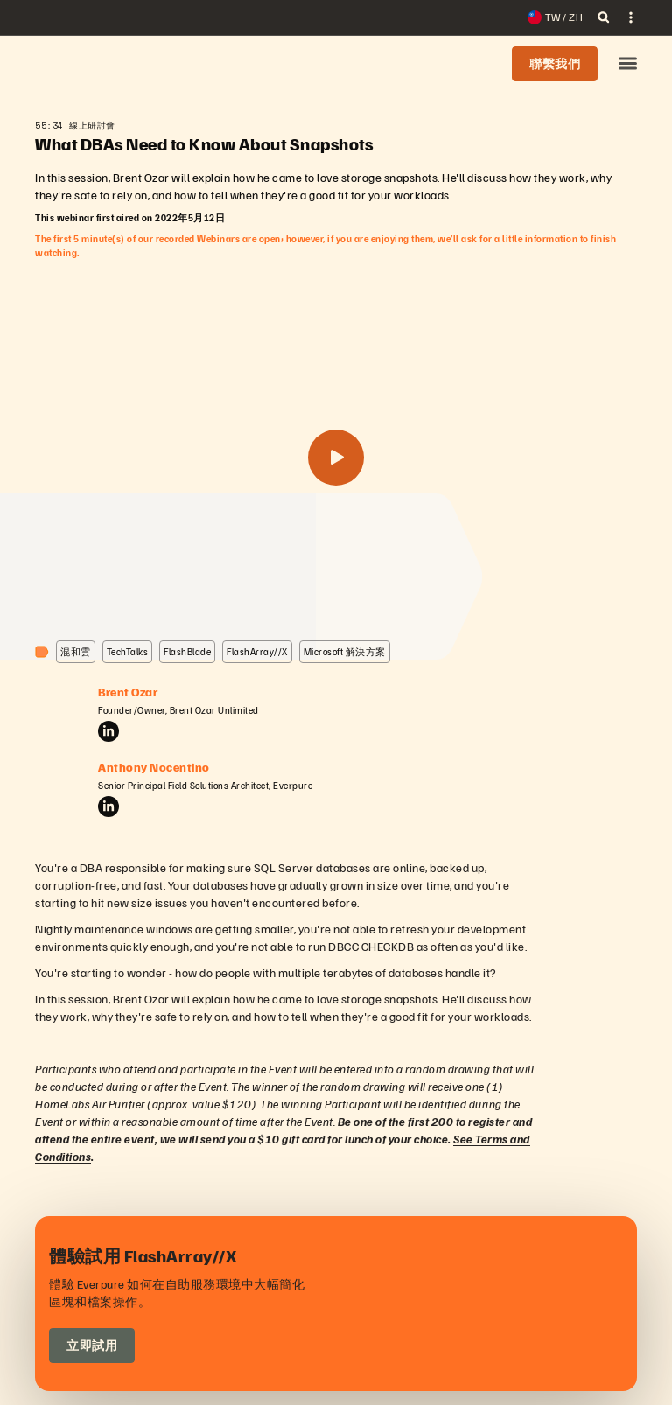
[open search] (604, 17)
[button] (628, 64)
